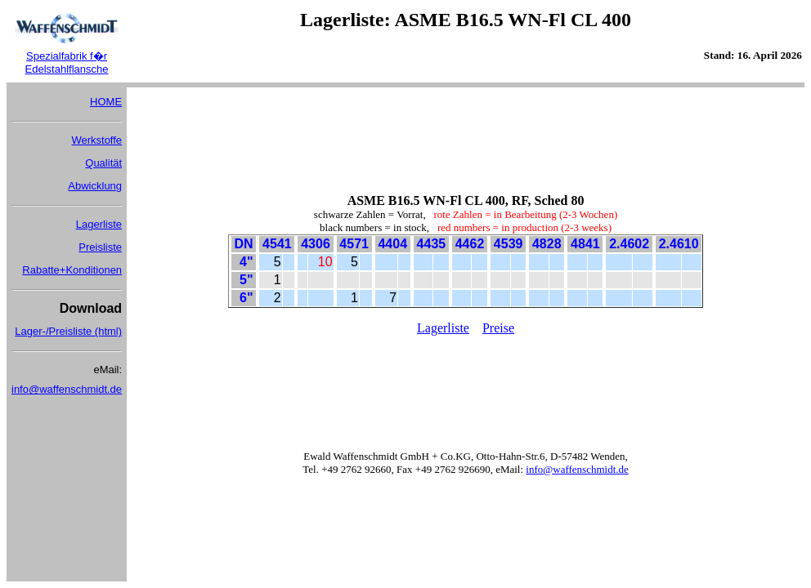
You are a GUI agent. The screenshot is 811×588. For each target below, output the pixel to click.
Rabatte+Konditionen (72, 270)
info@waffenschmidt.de (66, 389)
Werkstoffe (96, 140)
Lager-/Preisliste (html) (68, 331)
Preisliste (100, 247)
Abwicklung (95, 186)
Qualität (103, 163)
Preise (498, 328)
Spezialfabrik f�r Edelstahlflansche (67, 62)
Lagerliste (99, 224)
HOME (106, 102)
